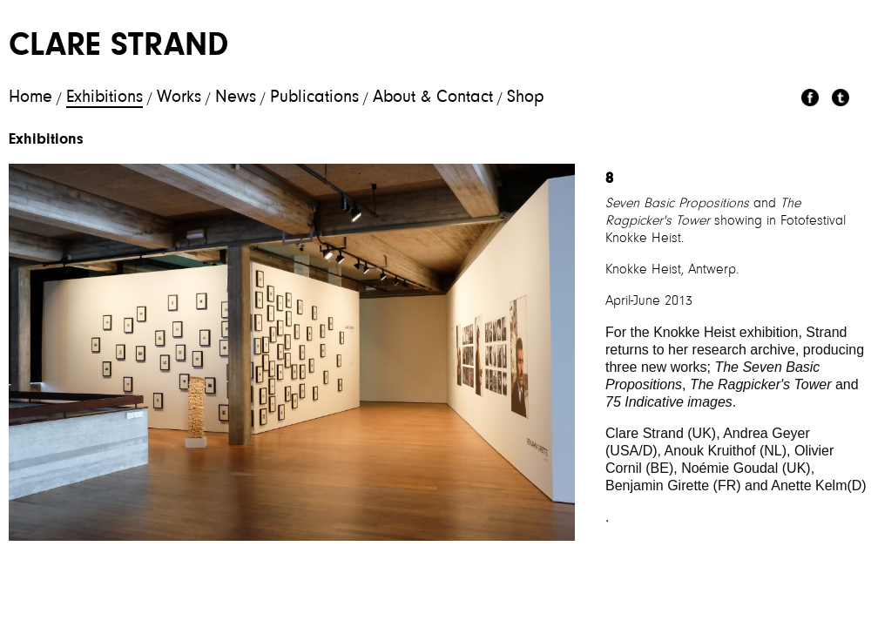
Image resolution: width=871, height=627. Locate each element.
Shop (525, 97)
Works (179, 97)
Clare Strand (118, 47)
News (235, 97)
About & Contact (433, 97)
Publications (314, 97)
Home (30, 97)
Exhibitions (104, 97)
